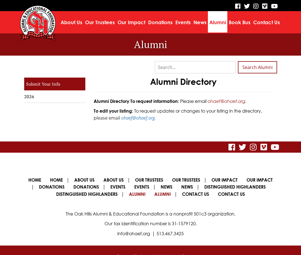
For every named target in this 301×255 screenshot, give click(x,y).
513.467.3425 (170, 222)
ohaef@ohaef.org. (227, 101)
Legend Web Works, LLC (162, 244)
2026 (29, 96)
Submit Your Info (43, 84)
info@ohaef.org (133, 222)
